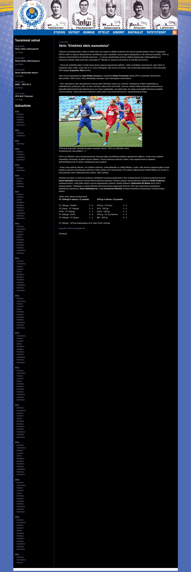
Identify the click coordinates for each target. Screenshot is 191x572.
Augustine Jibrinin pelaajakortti (72, 228)
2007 (17, 554)
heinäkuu (20, 154)
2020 (17, 149)
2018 (17, 176)
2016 (17, 224)
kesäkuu (20, 114)
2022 (17, 130)
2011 (17, 405)
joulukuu (20, 178)
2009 (17, 480)
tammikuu (21, 125)
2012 (17, 368)
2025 (17, 112)
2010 (17, 442)
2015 (17, 258)
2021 (17, 141)
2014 (17, 296)
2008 (17, 517)
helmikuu (20, 122)
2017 (17, 192)
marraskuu (21, 229)
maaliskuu (21, 136)
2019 (17, 165)
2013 (17, 333)
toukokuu (20, 117)
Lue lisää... (19, 52)
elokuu (19, 181)
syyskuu (20, 197)
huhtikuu (20, 120)
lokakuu (20, 152)
